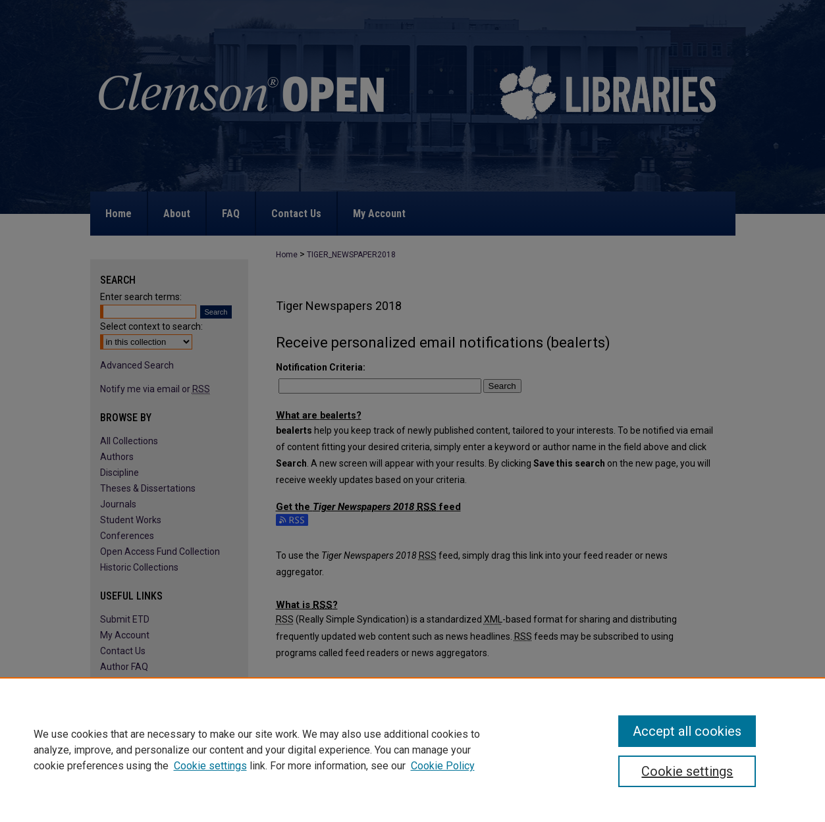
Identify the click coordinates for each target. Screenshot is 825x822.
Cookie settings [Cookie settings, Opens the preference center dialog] (687, 771)
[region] (412, 749)
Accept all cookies (687, 731)
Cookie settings (210, 765)
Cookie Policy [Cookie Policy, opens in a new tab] (443, 765)
